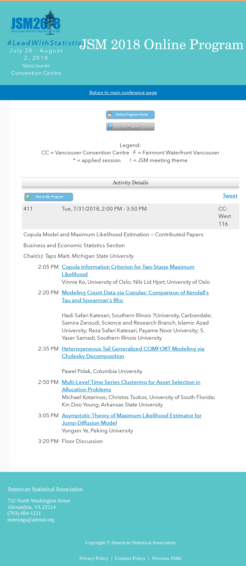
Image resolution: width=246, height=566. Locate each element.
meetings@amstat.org (30, 520)
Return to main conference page (123, 92)
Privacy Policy (93, 558)
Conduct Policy (130, 558)
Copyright (95, 542)
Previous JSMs (167, 558)
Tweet (230, 195)
